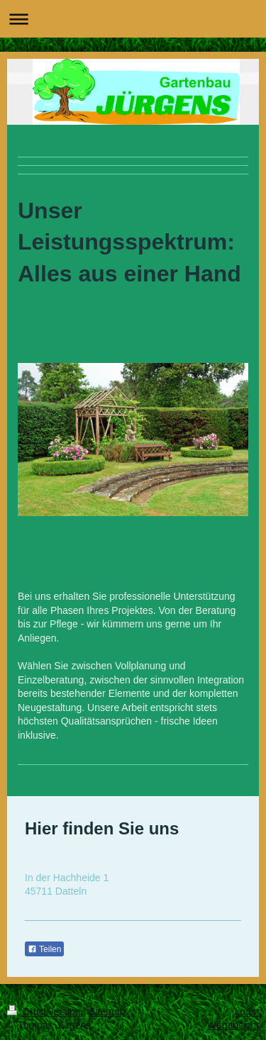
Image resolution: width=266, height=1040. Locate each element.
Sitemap (107, 1011)
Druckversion (45, 1011)
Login (247, 1011)
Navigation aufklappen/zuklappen (133, 19)
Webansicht (233, 1025)
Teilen (44, 949)
